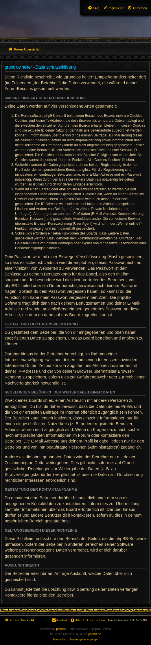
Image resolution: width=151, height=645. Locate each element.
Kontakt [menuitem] (59, 620)
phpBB (60, 629)
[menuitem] (137, 8)
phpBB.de (94, 634)
